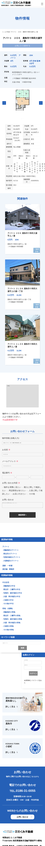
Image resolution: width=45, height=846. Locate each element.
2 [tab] (23, 122)
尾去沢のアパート (11, 561)
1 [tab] (21, 122)
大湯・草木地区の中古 (12, 607)
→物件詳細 (36, 254)
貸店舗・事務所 (9, 578)
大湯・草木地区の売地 (12, 635)
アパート (6, 553)
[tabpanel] (22, 103)
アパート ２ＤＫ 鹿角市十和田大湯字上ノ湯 (17, 34)
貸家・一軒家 (8, 574)
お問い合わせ (22, 837)
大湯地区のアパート (12, 568)
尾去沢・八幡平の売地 (12, 627)
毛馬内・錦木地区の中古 (13, 603)
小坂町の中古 (9, 610)
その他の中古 (9, 614)
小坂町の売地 (9, 639)
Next (41, 106)
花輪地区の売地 (10, 623)
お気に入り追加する (22, 49)
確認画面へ (22, 521)
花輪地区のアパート (12, 557)
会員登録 (27, 695)
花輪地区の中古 (10, 595)
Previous (4, 106)
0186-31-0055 (25, 810)
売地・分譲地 (8, 620)
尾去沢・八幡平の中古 (12, 599)
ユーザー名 (26, 674)
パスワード (26, 679)
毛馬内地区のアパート (13, 565)
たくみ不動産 (6, 32)
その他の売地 (9, 643)
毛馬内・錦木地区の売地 (13, 631)
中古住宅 (6, 591)
